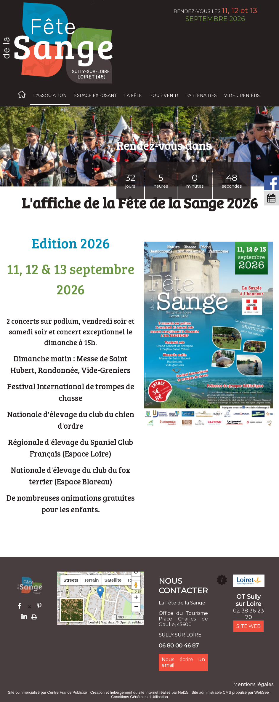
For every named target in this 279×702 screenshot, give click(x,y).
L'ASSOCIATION (50, 95)
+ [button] (136, 597)
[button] (136, 579)
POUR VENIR (163, 95)
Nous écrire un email (183, 662)
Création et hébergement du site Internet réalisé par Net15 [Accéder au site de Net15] (139, 692)
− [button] (136, 607)
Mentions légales (253, 684)
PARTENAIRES (201, 95)
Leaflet (93, 622)
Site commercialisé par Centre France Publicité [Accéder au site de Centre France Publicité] (47, 692)
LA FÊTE (133, 95)
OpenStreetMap (131, 622)
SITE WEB (248, 626)
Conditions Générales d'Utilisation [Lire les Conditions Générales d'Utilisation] (139, 697)
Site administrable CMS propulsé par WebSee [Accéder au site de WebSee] (230, 692)
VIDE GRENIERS (242, 95)
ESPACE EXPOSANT (95, 95)
